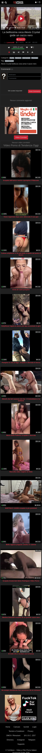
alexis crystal (9, 61)
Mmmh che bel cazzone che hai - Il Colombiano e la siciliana (21, 400)
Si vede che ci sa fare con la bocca (21, 654)
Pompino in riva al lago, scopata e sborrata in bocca (21, 362)
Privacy (30, 731)
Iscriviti (26, 727)
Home (8, 727)
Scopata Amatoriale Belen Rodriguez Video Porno (21, 581)
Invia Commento (34, 91)
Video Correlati (21, 137)
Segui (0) (21, 39)
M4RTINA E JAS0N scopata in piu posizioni (21, 508)
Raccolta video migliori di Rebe (21, 472)
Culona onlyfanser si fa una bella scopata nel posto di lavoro (21, 254)
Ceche (12, 58)
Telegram (31, 740)
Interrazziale (26, 58)
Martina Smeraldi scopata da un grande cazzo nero (21, 617)
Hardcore (18, 58)
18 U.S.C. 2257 (30, 735)
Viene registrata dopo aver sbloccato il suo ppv (21, 217)
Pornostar (35, 58)
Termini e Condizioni (16, 731)
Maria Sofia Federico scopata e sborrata (21, 435)
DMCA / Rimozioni (13, 735)
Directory (10, 740)
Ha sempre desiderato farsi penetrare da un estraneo (21, 690)
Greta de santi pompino (21, 289)
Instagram (21, 740)
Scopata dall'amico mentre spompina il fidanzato (21, 180)
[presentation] (24, 84)
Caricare (17, 727)
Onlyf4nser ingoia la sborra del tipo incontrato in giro (21, 326)
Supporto (21, 744)
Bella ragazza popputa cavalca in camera (21, 544)
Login (34, 727)
